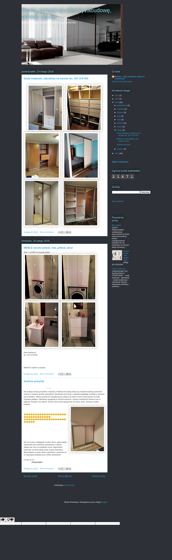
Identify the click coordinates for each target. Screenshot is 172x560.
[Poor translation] (10, 519)
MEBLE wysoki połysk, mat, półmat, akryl (48, 247)
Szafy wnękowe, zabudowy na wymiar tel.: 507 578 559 (56, 78)
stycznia (120, 149)
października (122, 105)
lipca (119, 116)
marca (119, 127)
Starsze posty (98, 476)
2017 (117, 153)
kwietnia (120, 123)
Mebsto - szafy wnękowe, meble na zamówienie (130, 77)
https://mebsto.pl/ (119, 269)
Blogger (104, 502)
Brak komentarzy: (47, 232)
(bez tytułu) (116, 225)
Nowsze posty (30, 476)
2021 (117, 95)
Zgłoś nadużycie (120, 162)
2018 (117, 102)
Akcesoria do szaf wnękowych (126, 255)
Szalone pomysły (34, 381)
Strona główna (65, 476)
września (121, 109)
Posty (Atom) (69, 485)
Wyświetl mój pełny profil (122, 81)
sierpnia (120, 112)
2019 (117, 99)
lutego (119, 130)
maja (119, 119)
